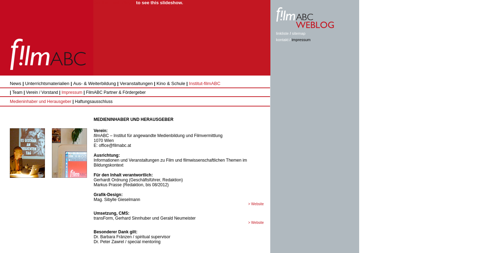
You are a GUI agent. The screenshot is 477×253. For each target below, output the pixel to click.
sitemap (298, 33)
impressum (301, 40)
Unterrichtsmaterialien (47, 83)
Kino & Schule (170, 83)
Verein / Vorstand (42, 92)
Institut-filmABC (205, 83)
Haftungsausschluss (93, 101)
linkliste (282, 33)
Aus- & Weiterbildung (94, 83)
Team (17, 92)
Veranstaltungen (136, 83)
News (15, 83)
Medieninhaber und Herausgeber (40, 101)
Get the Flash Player (114, 2)
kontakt (282, 40)
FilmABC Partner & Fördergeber (116, 92)
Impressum (72, 92)
